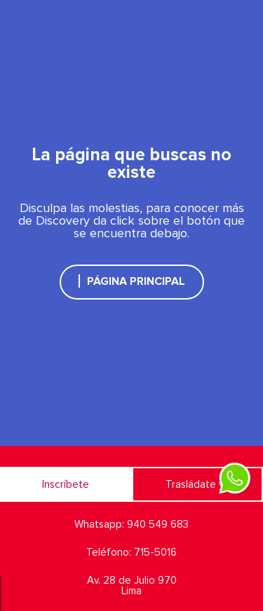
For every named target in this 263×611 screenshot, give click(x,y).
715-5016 (155, 552)
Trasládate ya (197, 484)
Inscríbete (65, 484)
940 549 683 (158, 524)
